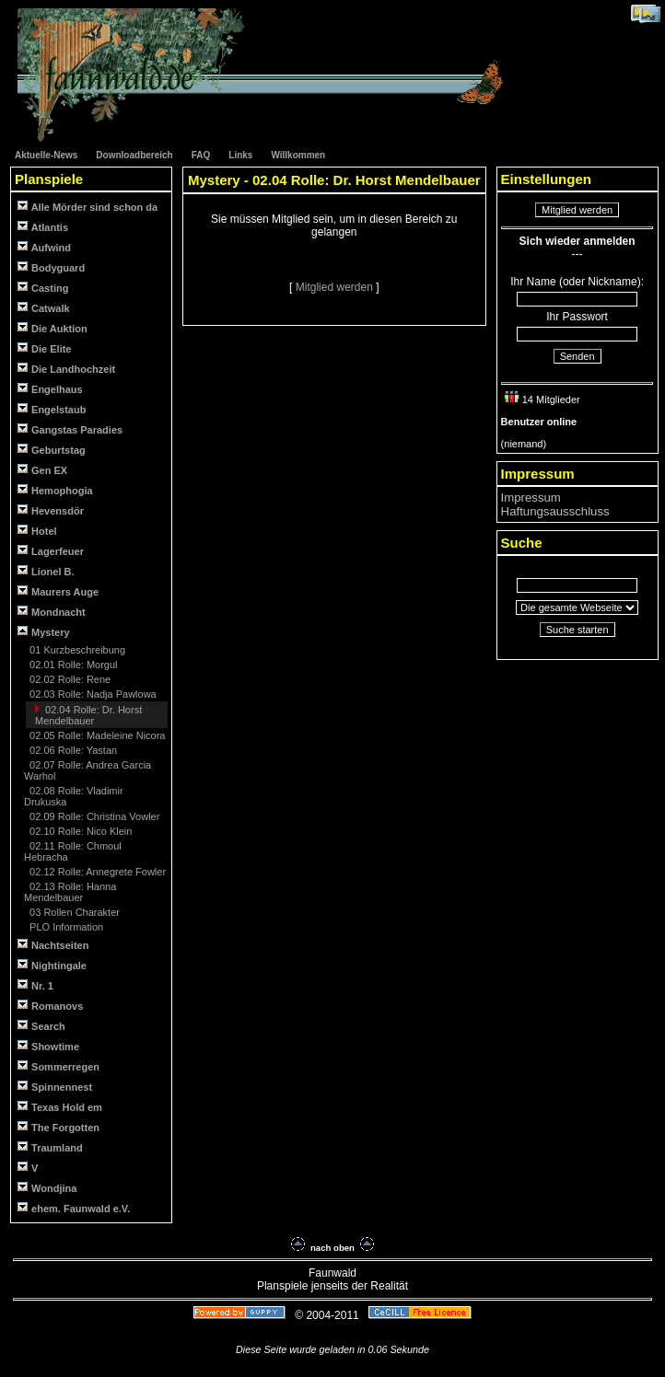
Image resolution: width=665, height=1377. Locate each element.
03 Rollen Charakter (73, 912)
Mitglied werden (336, 287)
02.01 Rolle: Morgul (72, 664)
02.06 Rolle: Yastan (72, 750)
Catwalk (44, 308)
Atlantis (43, 227)
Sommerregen (58, 1066)
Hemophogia (55, 490)
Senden (577, 356)
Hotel (37, 531)
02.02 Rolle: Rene (69, 679)
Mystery (44, 632)
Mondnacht (52, 612)
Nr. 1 (35, 985)
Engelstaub (52, 409)
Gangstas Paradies (70, 429)
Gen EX (42, 470)
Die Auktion (53, 328)
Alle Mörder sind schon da (88, 207)
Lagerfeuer (51, 551)
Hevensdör (51, 510)
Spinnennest (55, 1087)
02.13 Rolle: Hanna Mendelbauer (70, 892)
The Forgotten (58, 1127)
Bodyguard (51, 267)
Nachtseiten (53, 945)
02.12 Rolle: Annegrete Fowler (96, 871)
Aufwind (44, 247)
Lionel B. (46, 571)
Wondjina (47, 1188)
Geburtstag (52, 450)
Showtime (48, 1046)
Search (41, 1026)
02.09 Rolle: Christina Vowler (93, 816)
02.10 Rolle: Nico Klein (79, 831)
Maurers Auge (58, 591)
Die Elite (44, 348)
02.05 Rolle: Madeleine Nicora (96, 735)
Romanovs (50, 1006)
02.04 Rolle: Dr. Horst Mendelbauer (88, 715)
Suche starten (577, 629)
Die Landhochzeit (66, 369)
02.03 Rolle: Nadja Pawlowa (92, 694)
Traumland (50, 1147)
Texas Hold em (60, 1107)
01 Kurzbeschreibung (76, 649)
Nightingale (52, 965)
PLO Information (65, 926)
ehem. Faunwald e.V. (74, 1208)
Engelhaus (50, 389)
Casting (43, 288)
